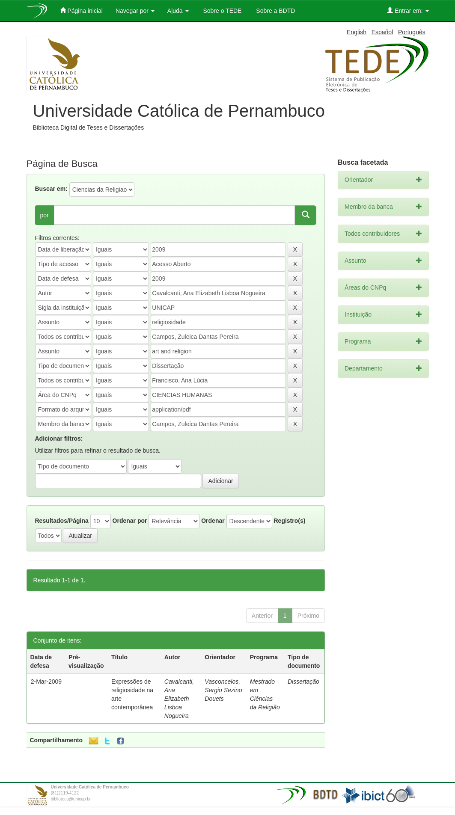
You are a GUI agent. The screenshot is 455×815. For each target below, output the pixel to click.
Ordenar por (130, 520)
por (44, 215)
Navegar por (135, 10)
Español (382, 32)
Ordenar (212, 520)
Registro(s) (289, 520)
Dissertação (303, 681)
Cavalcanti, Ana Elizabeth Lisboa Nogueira (179, 698)
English (356, 32)
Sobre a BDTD (274, 10)
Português (411, 32)
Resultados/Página (62, 520)
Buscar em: (51, 188)
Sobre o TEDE (222, 10)
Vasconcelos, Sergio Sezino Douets (223, 690)
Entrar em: (407, 10)
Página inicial (81, 10)
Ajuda (178, 10)
